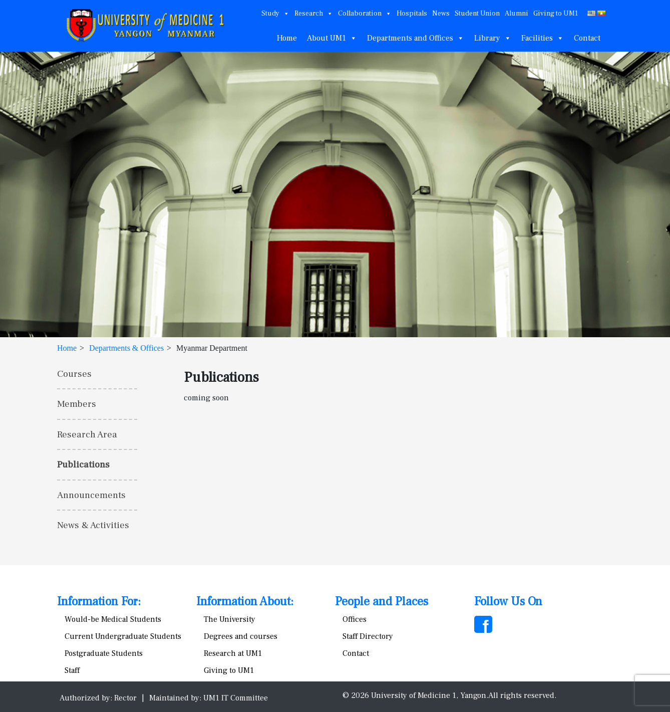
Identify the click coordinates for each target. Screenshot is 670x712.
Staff (72, 670)
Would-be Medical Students (113, 619)
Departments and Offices (415, 38)
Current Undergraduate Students (123, 636)
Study (275, 14)
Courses (74, 374)
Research (313, 14)
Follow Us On (508, 601)
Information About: (244, 601)
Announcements (91, 495)
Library (492, 38)
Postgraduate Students (104, 653)
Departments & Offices (126, 348)
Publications (83, 464)
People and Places (381, 601)
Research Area (87, 434)
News (441, 13)
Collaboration (365, 14)
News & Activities (93, 525)
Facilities (542, 38)
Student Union (477, 13)
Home (287, 38)
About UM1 (332, 38)
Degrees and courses (240, 636)
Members (76, 404)
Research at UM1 (233, 653)
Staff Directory (368, 636)
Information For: (99, 601)
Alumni (516, 13)
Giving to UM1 (555, 13)
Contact (587, 38)
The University (229, 619)
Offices (355, 619)
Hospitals (412, 13)
